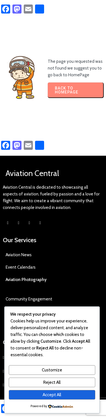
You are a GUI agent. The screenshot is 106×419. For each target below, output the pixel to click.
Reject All (51, 382)
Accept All (52, 394)
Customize (52, 370)
